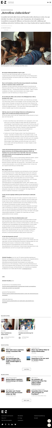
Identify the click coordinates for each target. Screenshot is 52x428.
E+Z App (20, 418)
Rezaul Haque (25, 337)
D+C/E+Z (9, 364)
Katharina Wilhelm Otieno (11, 395)
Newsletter (20, 415)
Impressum (20, 420)
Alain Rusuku (35, 395)
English (48, 2)
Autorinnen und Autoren (7, 415)
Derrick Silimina (35, 361)
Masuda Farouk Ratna (9, 337)
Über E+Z (3, 418)
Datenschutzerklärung (39, 415)
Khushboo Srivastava (36, 385)
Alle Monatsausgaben (6, 420)
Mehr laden (26, 400)
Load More (26, 369)
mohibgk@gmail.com (26, 268)
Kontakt (36, 418)
